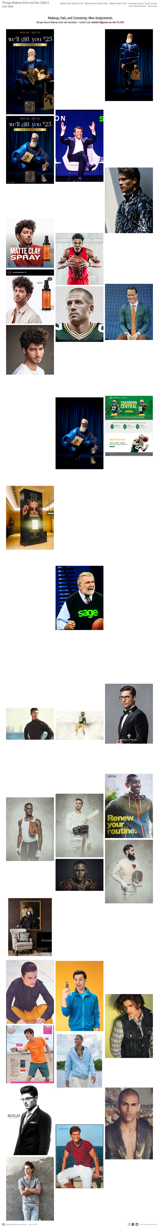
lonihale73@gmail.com (101, 22)
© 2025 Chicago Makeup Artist (148, 1224)
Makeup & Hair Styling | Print (71, 3)
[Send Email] (3, 1225)
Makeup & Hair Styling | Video (96, 3)
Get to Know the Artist (137, 6)
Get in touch (152, 6)
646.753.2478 (118, 22)
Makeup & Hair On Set (118, 3)
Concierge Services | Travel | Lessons (142, 3)
